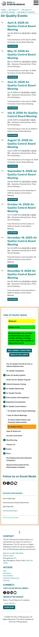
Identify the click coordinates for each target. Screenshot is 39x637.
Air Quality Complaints (15, 371)
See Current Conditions (19, 350)
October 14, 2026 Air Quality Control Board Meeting (21, 208)
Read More (12, 46)
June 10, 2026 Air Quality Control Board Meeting (21, 85)
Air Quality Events (15, 427)
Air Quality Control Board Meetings (22, 411)
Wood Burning (11, 440)
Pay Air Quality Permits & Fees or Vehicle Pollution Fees (19, 365)
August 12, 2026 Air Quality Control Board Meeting (21, 144)
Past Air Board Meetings (17, 415)
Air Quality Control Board (16, 406)
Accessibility (8, 576)
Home (3, 10)
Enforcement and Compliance (17, 397)
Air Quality (14, 10)
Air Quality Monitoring (15, 389)
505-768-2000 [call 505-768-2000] (17, 553)
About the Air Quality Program (18, 380)
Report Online (8, 556)
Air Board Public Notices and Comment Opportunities (19, 421)
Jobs (4, 571)
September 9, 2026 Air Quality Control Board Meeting (22, 174)
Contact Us (10, 445)
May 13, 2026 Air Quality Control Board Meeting (21, 54)
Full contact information (11, 517)
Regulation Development (16, 402)
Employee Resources (11, 578)
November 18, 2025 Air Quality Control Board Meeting (22, 241)
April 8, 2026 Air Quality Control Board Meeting (21, 26)
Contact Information (13, 493)
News (8, 453)
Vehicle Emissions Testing (16, 384)
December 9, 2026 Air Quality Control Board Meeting (21, 274)
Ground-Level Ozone (14, 436)
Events (8, 449)
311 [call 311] (8, 553)
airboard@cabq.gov (10, 511)
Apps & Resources (13, 431)
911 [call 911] (15, 558)
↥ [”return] (19, 532)
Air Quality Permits (13, 393)
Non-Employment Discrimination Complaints (19, 459)
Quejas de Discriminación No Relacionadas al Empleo (17, 466)
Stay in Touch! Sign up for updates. (16, 600)
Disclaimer (7, 573)
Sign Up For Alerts (19, 355)
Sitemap (6, 580)
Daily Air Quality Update (15, 375)
